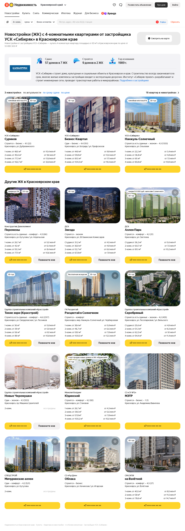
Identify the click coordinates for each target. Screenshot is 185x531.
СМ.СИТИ (129, 475)
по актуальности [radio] (32, 92)
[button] (120, 5)
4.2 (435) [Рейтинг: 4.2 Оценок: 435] (163, 317)
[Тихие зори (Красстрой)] (32, 288)
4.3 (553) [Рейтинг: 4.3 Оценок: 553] (25, 400)
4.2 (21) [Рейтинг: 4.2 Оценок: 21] (150, 234)
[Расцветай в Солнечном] (92, 288)
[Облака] (92, 454)
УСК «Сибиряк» (12, 135)
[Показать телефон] (32, 169)
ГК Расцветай (71, 309)
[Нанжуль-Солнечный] (152, 114)
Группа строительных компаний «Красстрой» (26, 309)
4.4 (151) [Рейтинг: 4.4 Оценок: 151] (84, 143)
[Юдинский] (92, 371)
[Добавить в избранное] (54, 101)
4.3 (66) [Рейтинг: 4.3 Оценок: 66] (43, 234)
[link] (175, 5)
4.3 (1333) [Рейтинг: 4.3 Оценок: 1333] (163, 143)
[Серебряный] (152, 288)
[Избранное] (114, 5)
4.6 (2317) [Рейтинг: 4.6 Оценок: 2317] (44, 317)
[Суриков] (32, 114)
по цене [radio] (65, 92)
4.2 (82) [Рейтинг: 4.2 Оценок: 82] (90, 400)
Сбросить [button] (175, 22)
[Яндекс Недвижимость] (23, 5)
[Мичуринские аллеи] (32, 454)
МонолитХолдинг (73, 392)
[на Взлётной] (152, 454)
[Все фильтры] (7, 22)
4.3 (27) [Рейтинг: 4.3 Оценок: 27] (150, 483)
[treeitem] (13, 13)
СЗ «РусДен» (71, 475)
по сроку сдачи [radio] (51, 92)
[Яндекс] (7, 5)
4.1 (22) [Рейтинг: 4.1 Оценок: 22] (28, 143)
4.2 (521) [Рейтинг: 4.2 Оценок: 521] (26, 483)
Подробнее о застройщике (134, 80)
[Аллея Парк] (152, 205)
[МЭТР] (152, 371)
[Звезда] (92, 205)
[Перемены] (32, 205)
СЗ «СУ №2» (130, 392)
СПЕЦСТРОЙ (11, 475)
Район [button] (163, 22)
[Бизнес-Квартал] (92, 114)
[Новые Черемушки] (32, 371)
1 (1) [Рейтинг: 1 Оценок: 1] (147, 400)
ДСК (67, 226)
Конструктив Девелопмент (18, 226)
